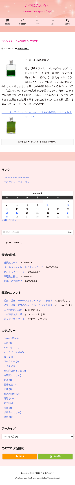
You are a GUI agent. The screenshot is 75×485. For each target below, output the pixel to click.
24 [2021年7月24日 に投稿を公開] (68, 213)
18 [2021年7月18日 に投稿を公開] (7, 213)
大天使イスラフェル (14, 319)
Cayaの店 (11, 338)
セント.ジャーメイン (14, 271)
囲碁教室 (10, 384)
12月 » (12, 220)
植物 (8, 407)
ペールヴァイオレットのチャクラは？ (23, 267)
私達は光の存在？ (13, 281)
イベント (11, 347)
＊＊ (31, 117)
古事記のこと (12, 375)
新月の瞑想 (12, 393)
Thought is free (53, 481)
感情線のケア (11, 262)
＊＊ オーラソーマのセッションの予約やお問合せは (32, 112)
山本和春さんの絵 (13, 309)
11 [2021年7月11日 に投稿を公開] (7, 209)
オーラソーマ (23, 48)
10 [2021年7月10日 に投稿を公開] (68, 205)
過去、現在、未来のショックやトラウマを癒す (28, 300)
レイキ (9, 366)
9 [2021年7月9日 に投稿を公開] (58, 205)
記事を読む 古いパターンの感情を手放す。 (37, 142)
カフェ (9, 356)
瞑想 (8, 417)
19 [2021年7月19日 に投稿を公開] (17, 213)
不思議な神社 (11, 276)
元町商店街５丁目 (15, 370)
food (8, 343)
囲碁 (8, 380)
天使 (8, 389)
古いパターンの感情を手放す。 (21, 41)
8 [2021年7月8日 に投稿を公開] (47, 205)
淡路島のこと (12, 412)
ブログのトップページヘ (16, 182)
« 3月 (4, 220)
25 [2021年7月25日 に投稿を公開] (7, 217)
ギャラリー (11, 361)
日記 (9, 398)
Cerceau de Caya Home (16, 177)
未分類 (9, 403)
